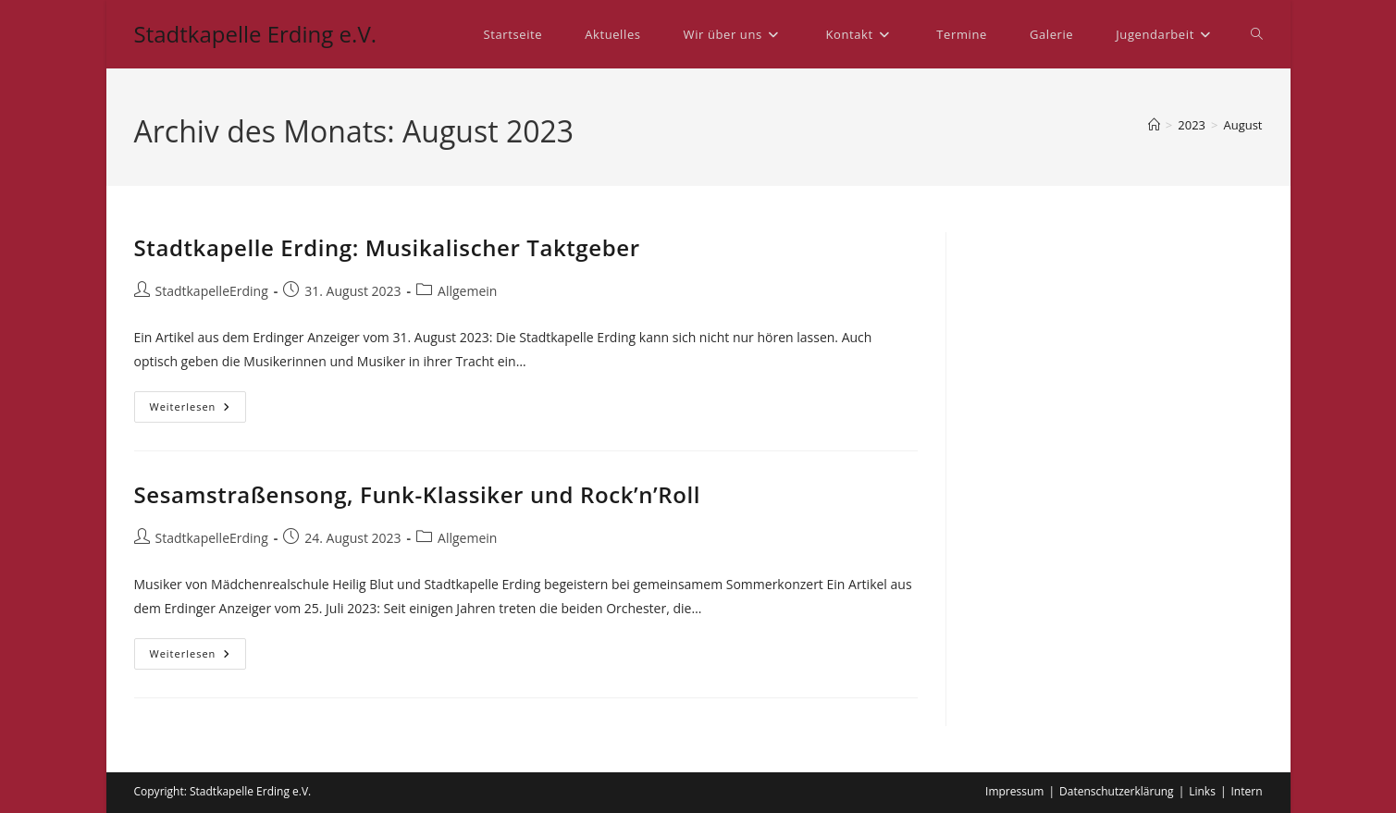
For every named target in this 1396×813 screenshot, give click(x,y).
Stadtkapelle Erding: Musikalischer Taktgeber (387, 247)
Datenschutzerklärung (1116, 791)
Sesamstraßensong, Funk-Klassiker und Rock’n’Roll (417, 494)
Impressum (1014, 791)
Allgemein (467, 291)
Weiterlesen (198, 410)
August (1242, 125)
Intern (1247, 791)
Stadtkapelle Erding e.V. (255, 33)
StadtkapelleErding (211, 291)
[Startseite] (1154, 125)
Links (1202, 791)
